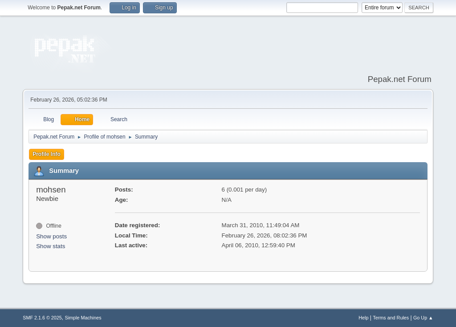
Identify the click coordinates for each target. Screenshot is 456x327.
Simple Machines (83, 317)
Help (363, 317)
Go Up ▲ (423, 317)
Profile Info (47, 154)
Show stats (50, 246)
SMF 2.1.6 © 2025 (42, 317)
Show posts (51, 236)
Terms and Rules (391, 317)
